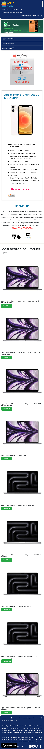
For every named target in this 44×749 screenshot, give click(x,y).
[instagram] (36, 746)
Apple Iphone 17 (8, 48)
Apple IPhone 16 (8, 43)
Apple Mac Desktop (34, 718)
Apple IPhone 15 (8, 39)
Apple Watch (13, 720)
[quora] (39, 746)
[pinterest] (30, 746)
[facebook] (33, 746)
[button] (4, 26)
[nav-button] (22, 16)
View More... (7, 306)
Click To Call (9, 745)
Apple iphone (6, 718)
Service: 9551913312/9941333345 (12, 13)
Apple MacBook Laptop (19, 718)
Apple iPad (5, 720)
